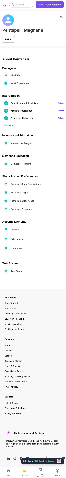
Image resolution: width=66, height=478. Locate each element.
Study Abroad (11, 303)
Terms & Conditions (14, 366)
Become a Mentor (13, 361)
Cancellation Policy (14, 371)
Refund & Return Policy (16, 381)
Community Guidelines (15, 408)
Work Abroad (11, 308)
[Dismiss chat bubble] (63, 458)
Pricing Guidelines (13, 413)
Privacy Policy (11, 387)
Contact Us (10, 350)
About (7, 345)
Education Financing (14, 319)
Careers (8, 356)
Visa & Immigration (13, 324)
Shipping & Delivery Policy (17, 376)
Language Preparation (15, 313)
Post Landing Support (15, 329)
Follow (61, 103)
